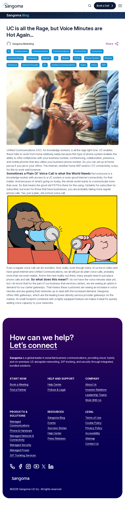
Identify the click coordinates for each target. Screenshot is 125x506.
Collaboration (21, 51)
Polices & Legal (56, 389)
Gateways (32, 58)
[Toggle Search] (90, 6)
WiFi (104, 65)
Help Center (54, 384)
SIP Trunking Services (23, 455)
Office (77, 58)
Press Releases (57, 438)
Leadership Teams (96, 394)
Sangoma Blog (56, 417)
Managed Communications (19, 423)
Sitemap (90, 438)
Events (52, 422)
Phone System (92, 58)
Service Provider (30, 65)
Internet (46, 58)
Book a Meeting (19, 384)
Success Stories (57, 428)
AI (9, 51)
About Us (91, 384)
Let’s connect (33, 345)
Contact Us (92, 443)
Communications (61, 51)
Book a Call (103, 5)
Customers (97, 51)
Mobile (65, 58)
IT (56, 58)
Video (83, 65)
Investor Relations (96, 389)
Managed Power (19, 450)
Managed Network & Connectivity (22, 437)
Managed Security (20, 445)
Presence (12, 65)
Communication (40, 51)
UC (44, 65)
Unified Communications (63, 65)
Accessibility (92, 433)
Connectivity (80, 51)
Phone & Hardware (21, 430)
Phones (108, 58)
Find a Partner (18, 389)
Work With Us (93, 400)
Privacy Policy (93, 428)
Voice (94, 65)
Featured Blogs (15, 58)
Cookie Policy (93, 422)
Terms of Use (93, 417)
